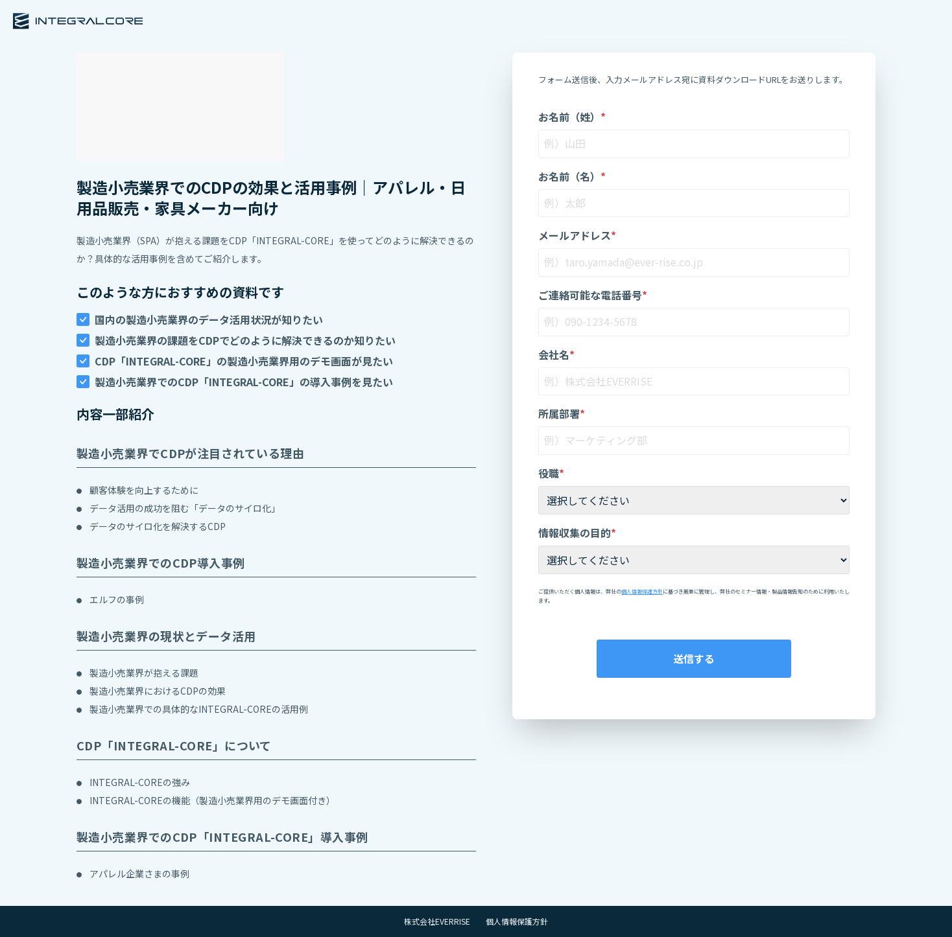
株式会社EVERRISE (437, 921)
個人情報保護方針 (642, 591)
